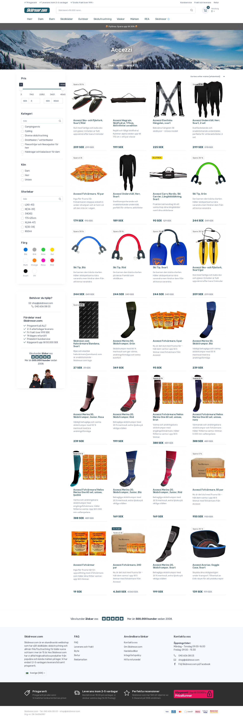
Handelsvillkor (131, 650)
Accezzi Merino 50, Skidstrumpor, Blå (203, 342)
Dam (40, 19)
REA (147, 19)
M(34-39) (30, 209)
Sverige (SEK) (34, 672)
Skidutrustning (103, 19)
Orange (34, 265)
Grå (34, 254)
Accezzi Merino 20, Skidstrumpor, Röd (123, 415)
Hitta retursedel (132, 659)
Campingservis (32, 126)
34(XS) (28, 213)
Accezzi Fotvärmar (84, 564)
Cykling (28, 131)
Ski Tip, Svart (160, 267)
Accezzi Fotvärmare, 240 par (127, 566)
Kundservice (186, 2)
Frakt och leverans (202, 2)
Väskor (121, 19)
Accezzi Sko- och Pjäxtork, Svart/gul (207, 268)
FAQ (76, 642)
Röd (52, 265)
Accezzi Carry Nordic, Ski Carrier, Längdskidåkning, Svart (167, 197)
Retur (216, 2)
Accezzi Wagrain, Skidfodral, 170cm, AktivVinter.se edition (125, 123)
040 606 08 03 (184, 655)
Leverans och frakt (84, 646)
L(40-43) (29, 204)
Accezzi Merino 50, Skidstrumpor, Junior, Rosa (88, 415)
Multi (25, 265)
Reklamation (80, 659)
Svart (25, 276)
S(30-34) (30, 227)
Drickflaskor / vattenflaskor (39, 140)
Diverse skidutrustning (36, 135)
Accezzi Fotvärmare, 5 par (167, 340)
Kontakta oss (131, 642)
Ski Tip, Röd (119, 267)
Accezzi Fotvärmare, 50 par (208, 489)
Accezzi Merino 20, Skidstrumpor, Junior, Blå (127, 491)
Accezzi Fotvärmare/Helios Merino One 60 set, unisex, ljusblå (88, 492)
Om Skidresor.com (133, 646)
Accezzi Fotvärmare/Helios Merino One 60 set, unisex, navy (208, 417)
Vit (34, 276)
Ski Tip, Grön (200, 194)
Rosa (43, 265)
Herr (29, 19)
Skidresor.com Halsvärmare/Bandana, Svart (86, 343)
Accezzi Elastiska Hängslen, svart (162, 121)
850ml (28, 231)
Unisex (28, 179)
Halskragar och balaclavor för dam (42, 152)
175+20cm (30, 218)
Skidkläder (66, 19)
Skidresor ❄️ (161, 19)
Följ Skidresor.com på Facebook (192, 664)
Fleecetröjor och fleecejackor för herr (41, 146)
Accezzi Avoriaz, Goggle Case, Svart (206, 566)
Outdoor (83, 19)
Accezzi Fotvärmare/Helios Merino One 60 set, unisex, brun (168, 417)
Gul (52, 254)
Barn (52, 19)
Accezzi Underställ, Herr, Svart (127, 195)
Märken (134, 19)
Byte (76, 650)
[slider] (21, 89)
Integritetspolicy (132, 655)
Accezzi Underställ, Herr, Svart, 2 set (206, 121)
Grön (43, 254)
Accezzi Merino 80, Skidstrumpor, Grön (124, 342)
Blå (25, 254)
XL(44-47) (30, 222)
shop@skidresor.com (186, 659)
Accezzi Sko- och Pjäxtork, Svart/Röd (88, 121)
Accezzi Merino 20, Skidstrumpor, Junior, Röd (167, 491)
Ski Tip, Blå (79, 267)
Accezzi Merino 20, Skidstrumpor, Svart (164, 566)
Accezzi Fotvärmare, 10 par (88, 194)
